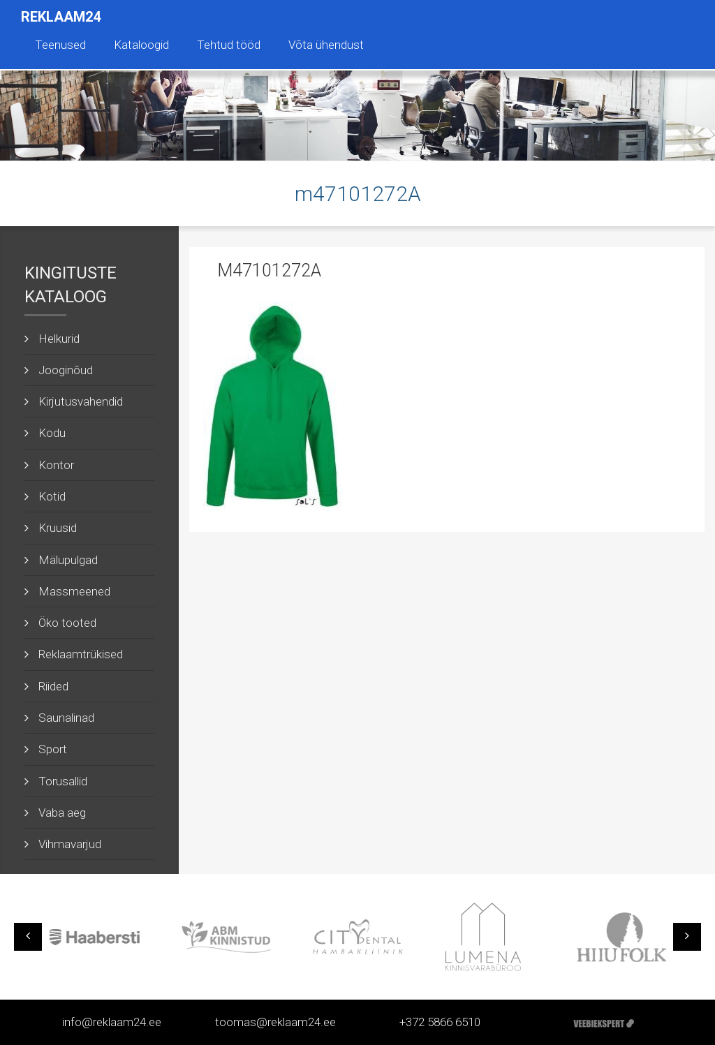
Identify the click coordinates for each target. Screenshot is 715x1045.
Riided (53, 686)
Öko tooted (67, 623)
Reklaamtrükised (80, 654)
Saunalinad (66, 718)
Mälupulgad (68, 560)
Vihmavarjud (69, 844)
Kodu (52, 433)
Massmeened (74, 591)
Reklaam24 (61, 16)
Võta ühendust (326, 45)
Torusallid (62, 781)
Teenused (60, 45)
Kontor (56, 465)
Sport (52, 749)
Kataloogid (141, 45)
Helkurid (59, 339)
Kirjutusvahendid (80, 401)
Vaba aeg (62, 813)
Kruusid (57, 528)
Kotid (52, 496)
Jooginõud (65, 370)
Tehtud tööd (228, 45)
